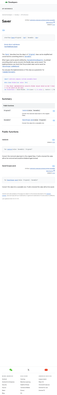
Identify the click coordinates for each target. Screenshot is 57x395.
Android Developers (7, 15)
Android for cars (43, 387)
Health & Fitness (24, 385)
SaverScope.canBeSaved (11, 66)
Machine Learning (25, 382)
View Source (49, 22)
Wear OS (41, 382)
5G (21, 393)
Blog (3, 393)
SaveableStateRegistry (35, 60)
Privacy (22, 390)
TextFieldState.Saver (11, 47)
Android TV (42, 390)
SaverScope (26, 120)
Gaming (22, 379)
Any (24, 37)
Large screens (42, 379)
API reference (7, 8)
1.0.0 (53, 24)
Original (32, 54)
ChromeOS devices (44, 385)
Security (4, 385)
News (3, 390)
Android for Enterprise (8, 382)
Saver (13, 37)
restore (25, 110)
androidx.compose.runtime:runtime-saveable (42, 20)
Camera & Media (25, 387)
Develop (17, 15)
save (32, 120)
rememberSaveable (9, 72)
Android (4, 379)
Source (4, 387)
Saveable (28, 56)
